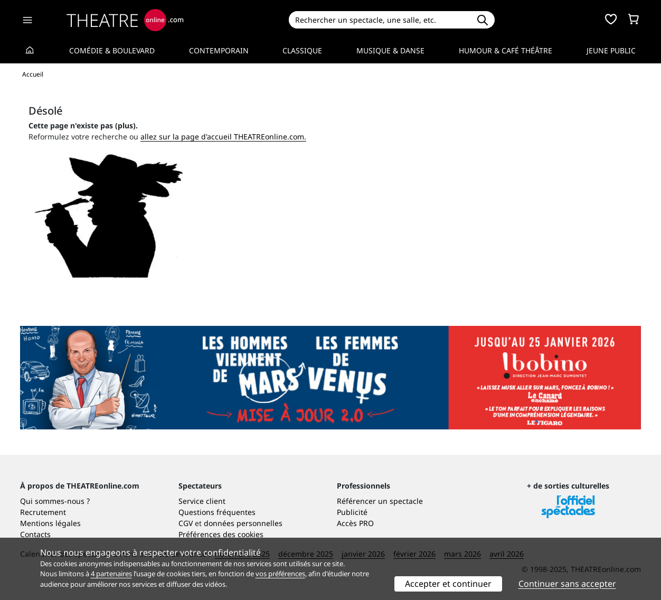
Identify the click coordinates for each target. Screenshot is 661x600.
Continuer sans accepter (567, 583)
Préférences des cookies (220, 534)
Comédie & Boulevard (112, 50)
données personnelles (243, 523)
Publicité (352, 512)
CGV (185, 523)
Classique (302, 50)
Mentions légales (50, 523)
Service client (201, 501)
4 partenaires (111, 573)
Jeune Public (611, 50)
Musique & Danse (390, 50)
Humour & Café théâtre (505, 50)
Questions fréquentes (217, 512)
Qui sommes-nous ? (55, 501)
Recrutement (43, 512)
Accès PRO (355, 523)
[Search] (379, 20)
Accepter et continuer (448, 583)
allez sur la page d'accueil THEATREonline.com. (223, 137)
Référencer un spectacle (380, 501)
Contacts (35, 534)
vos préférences (280, 573)
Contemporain (219, 50)
